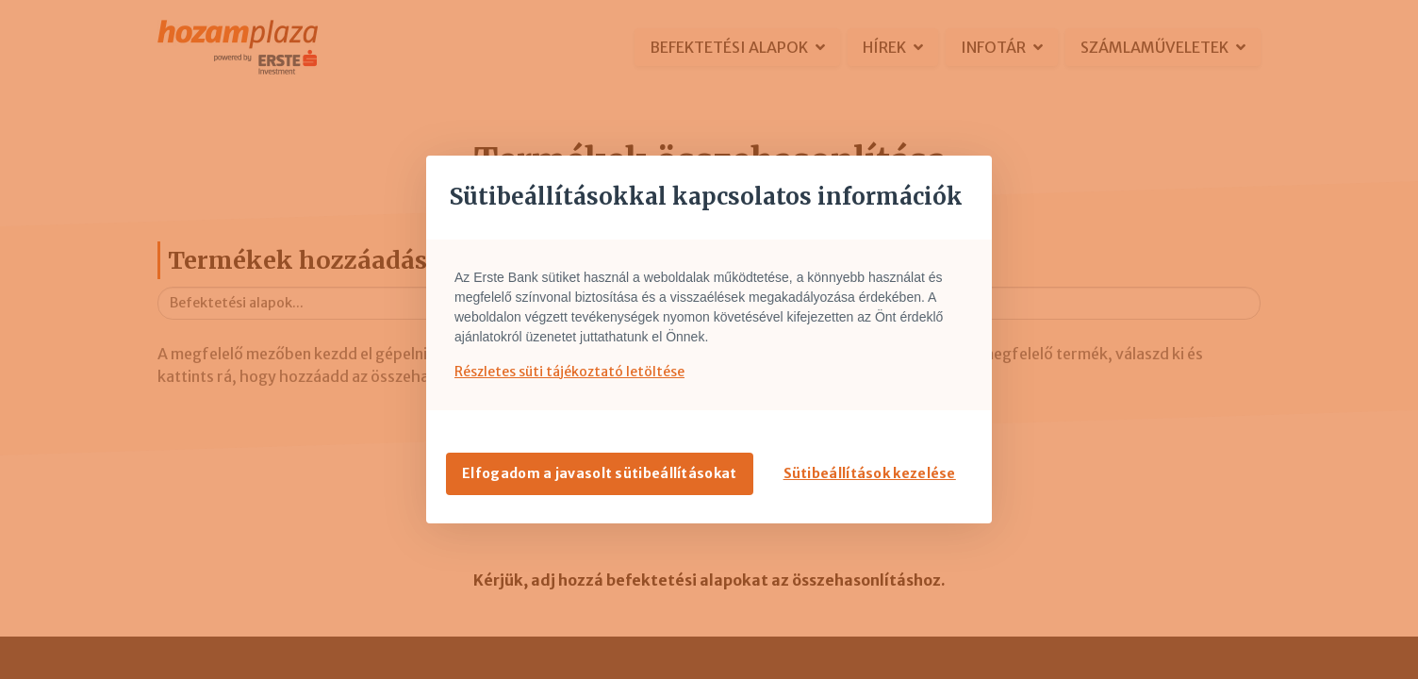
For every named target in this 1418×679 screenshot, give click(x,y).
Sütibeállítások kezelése (869, 473)
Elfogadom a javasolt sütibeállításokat (599, 473)
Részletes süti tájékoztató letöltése (569, 371)
